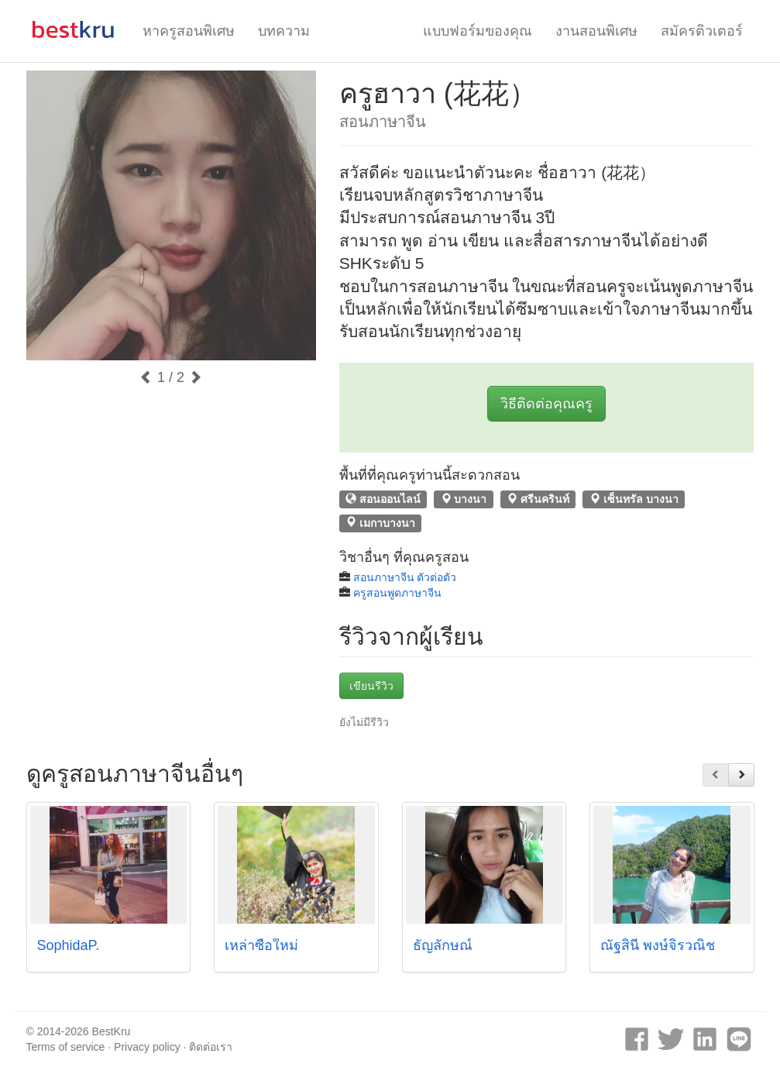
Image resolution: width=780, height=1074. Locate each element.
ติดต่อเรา (210, 1047)
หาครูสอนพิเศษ (189, 31)
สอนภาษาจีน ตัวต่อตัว (405, 577)
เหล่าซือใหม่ (261, 945)
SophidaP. (68, 945)
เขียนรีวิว (371, 686)
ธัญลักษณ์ (442, 945)
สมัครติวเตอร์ (702, 31)
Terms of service (65, 1047)
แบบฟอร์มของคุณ (477, 31)
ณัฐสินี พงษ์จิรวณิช (657, 945)
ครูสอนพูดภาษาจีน (397, 593)
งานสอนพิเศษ (596, 31)
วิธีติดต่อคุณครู (546, 403)
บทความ (284, 31)
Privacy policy (147, 1047)
